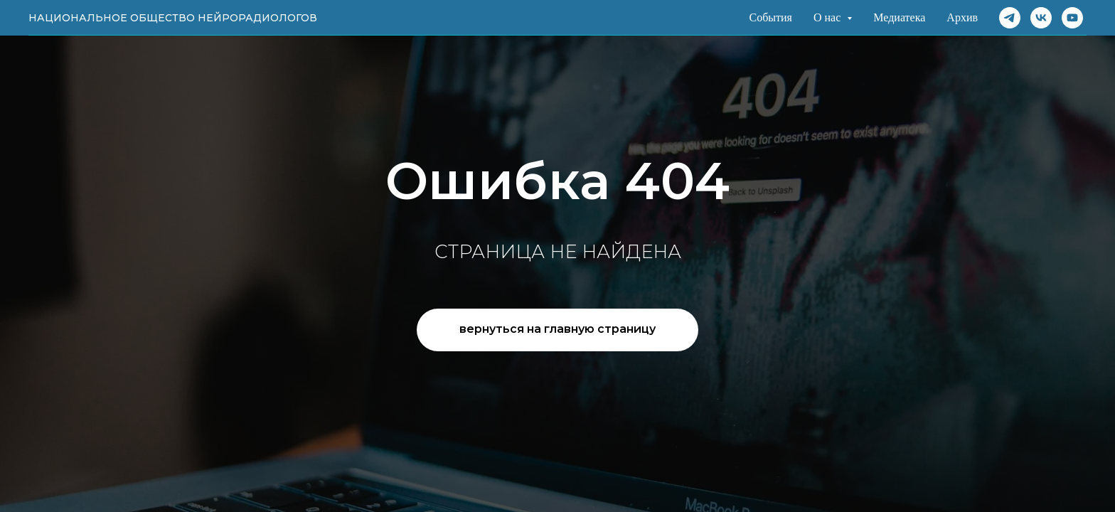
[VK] (1041, 17)
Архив (962, 17)
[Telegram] (1009, 17)
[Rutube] (1072, 17)
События (770, 17)
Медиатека (899, 17)
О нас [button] (828, 17)
